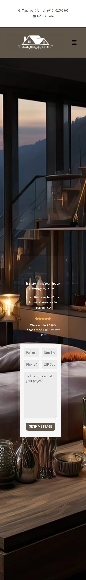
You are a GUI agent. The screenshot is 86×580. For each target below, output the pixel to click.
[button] (74, 42)
